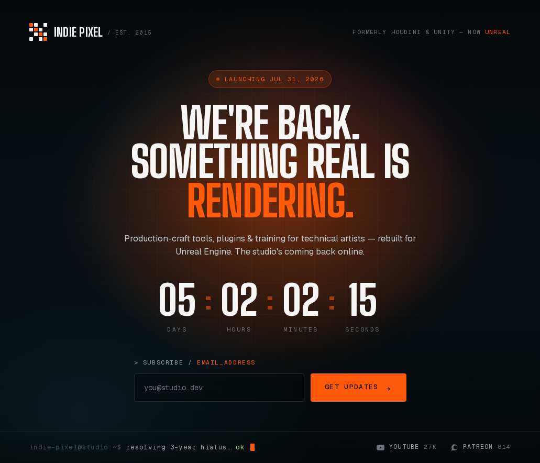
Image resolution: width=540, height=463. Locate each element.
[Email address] (219, 387)
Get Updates (358, 387)
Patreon (480, 447)
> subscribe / (195, 362)
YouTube (407, 447)
